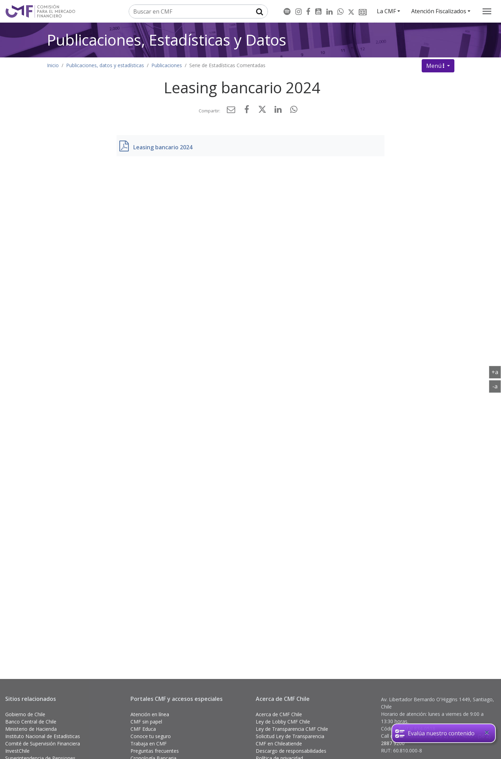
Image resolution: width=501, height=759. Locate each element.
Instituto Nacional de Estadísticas (42, 736)
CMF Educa (143, 729)
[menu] (486, 11)
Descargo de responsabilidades (291, 751)
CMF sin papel (146, 721)
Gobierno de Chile (25, 714)
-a (496, 386)
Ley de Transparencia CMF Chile (292, 729)
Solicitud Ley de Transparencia (290, 736)
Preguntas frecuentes (154, 751)
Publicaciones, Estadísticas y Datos (166, 40)
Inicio (53, 65)
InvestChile (17, 751)
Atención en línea (149, 714)
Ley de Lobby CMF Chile (283, 721)
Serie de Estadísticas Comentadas (227, 65)
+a (496, 371)
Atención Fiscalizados (438, 11)
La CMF (386, 11)
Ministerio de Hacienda (31, 729)
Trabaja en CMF (148, 743)
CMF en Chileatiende (279, 743)
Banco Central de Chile (30, 721)
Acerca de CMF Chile (279, 714)
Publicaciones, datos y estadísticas (105, 65)
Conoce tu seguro (150, 736)
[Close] (486, 732)
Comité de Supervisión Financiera (42, 743)
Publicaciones (166, 65)
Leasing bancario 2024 (162, 147)
